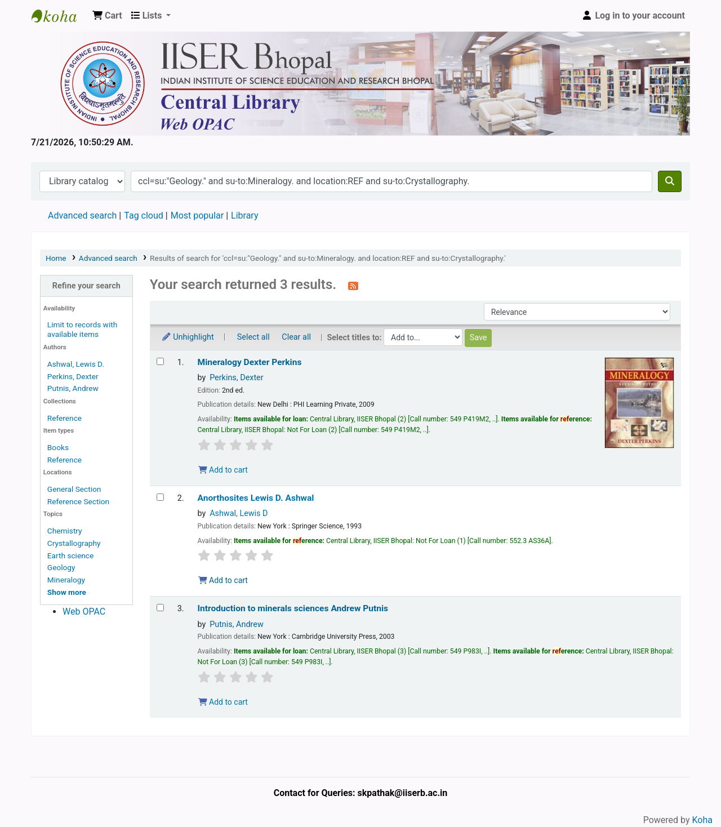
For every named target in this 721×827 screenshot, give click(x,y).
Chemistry (64, 530)
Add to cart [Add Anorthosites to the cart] (223, 580)
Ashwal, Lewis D (239, 513)
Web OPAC (84, 611)
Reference (64, 418)
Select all (253, 337)
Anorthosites (256, 498)
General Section (74, 488)
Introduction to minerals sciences (293, 608)
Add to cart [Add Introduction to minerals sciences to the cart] (223, 701)
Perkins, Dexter (73, 376)
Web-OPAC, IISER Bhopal (60, 16)
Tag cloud (143, 215)
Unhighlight (187, 337)
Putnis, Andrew (73, 388)
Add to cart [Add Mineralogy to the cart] (223, 469)
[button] (107, 16)
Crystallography (74, 543)
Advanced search (82, 215)
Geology (61, 567)
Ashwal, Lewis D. (75, 363)
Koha (702, 820)
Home (56, 258)
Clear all (296, 337)
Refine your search (86, 286)
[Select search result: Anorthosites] (160, 497)
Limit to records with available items (82, 329)
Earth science (70, 555)
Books (58, 447)
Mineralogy (66, 579)
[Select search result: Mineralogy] (160, 361)
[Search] (670, 181)
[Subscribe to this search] (353, 285)
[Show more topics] (66, 592)
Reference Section (78, 501)
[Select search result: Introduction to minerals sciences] (160, 607)
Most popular (197, 215)
